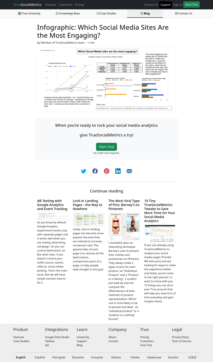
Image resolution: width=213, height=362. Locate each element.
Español (40, 357)
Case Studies (106, 13)
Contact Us (151, 5)
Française (97, 357)
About (112, 337)
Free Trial (146, 345)
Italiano (116, 357)
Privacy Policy (180, 337)
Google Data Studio (57, 337)
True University (29, 13)
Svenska (173, 357)
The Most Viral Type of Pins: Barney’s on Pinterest (124, 204)
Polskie (135, 357)
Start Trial (191, 4)
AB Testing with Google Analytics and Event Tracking (52, 204)
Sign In (177, 5)
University (83, 337)
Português (58, 357)
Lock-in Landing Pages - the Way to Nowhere (87, 204)
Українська (154, 357)
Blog (145, 13)
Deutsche (78, 357)
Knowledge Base (68, 13)
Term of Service (181, 341)
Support (166, 5)
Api (47, 345)
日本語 (192, 357)
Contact (113, 341)
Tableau (50, 341)
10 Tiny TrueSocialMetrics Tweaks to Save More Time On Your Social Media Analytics (159, 210)
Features (50, 5)
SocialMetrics (27, 4)
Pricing (79, 5)
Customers (65, 5)
